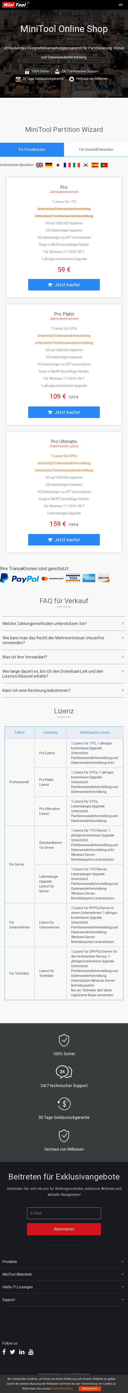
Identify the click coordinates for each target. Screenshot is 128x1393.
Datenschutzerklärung (50, 1374)
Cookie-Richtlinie (62, 1388)
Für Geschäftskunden (96, 149)
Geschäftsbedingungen (77, 1374)
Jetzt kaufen (64, 284)
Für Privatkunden (32, 149)
